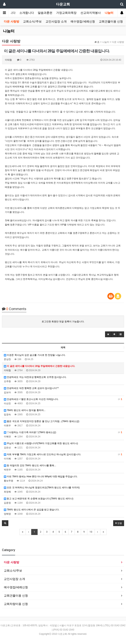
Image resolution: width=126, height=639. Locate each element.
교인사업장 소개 (56, 21)
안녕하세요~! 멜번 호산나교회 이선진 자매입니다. (63, 399)
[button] (108, 334)
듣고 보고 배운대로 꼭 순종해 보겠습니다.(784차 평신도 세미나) (38, 498)
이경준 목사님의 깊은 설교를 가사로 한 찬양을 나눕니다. (35, 355)
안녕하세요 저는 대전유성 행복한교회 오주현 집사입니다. (35, 377)
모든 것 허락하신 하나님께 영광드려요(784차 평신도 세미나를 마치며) (42, 487)
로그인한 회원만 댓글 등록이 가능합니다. (63, 321)
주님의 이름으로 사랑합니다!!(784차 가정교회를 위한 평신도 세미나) (41, 443)
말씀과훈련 (45, 13)
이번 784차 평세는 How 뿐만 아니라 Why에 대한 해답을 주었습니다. (41, 476)
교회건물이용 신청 (111, 21)
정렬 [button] (118, 523)
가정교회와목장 (66, 13)
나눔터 (109, 13)
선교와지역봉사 (90, 13)
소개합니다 (26, 13)
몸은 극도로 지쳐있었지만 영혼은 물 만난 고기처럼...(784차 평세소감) (41, 421)
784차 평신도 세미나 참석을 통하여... (25, 410)
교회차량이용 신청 (16, 603)
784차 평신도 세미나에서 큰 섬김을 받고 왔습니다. (32, 509)
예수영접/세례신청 (83, 21)
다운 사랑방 (11, 21)
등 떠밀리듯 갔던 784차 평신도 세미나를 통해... (30, 465)
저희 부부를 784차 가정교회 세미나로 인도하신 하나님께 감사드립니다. (63, 454)
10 (91, 532)
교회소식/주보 (32, 21)
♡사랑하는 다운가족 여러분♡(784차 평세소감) (63, 432)
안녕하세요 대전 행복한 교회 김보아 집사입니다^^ (31, 388)
